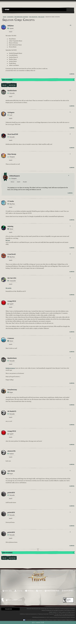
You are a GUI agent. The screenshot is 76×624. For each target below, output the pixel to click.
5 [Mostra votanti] (70, 90)
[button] (35, 9)
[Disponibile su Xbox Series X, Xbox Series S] (7, 591)
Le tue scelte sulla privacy (31, 620)
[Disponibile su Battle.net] (68, 591)
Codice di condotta (61, 620)
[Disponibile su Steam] (39, 591)
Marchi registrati (70, 620)
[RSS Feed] (2, 16)
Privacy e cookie (52, 620)
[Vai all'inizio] (33, 622)
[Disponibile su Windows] (29, 591)
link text (8, 240)
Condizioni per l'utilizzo (43, 620)
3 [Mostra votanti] (70, 532)
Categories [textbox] (7, 9)
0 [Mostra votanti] (70, 357)
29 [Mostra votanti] (70, 25)
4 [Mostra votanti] (68, 175)
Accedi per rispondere (7, 80)
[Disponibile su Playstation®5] (18, 591)
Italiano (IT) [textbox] (8, 609)
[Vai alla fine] (43, 622)
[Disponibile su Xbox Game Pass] (52, 591)
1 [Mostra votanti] (70, 153)
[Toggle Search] (6, 12)
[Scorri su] (35, 622)
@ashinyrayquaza (10, 368)
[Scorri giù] (41, 622)
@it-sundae (8, 288)
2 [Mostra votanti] (70, 134)
